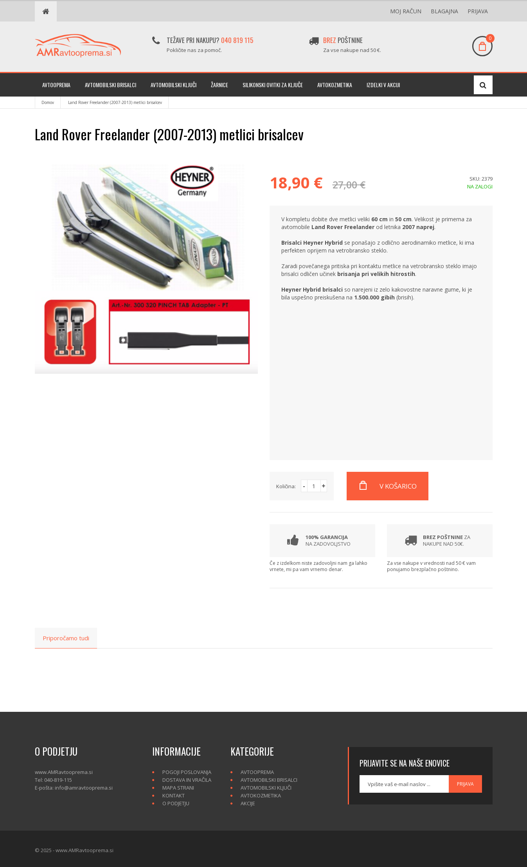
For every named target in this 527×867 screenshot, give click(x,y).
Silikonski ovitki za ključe (273, 85)
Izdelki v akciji (383, 85)
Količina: (286, 486)
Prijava (478, 11)
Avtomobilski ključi (173, 85)
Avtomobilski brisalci (110, 85)
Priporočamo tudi (66, 638)
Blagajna (444, 11)
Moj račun (405, 11)
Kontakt (173, 795)
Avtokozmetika (334, 85)
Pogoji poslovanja (186, 772)
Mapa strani (178, 787)
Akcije (248, 803)
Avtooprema (56, 85)
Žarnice (219, 85)
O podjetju (175, 803)
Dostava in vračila (186, 779)
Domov (47, 102)
